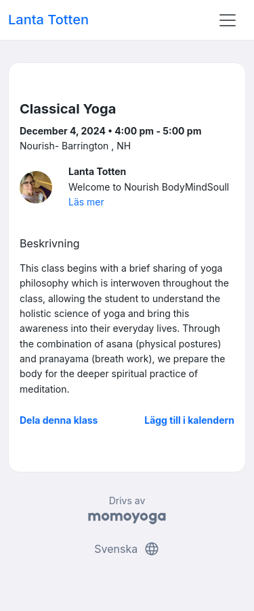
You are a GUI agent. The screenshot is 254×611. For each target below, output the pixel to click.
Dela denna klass (59, 420)
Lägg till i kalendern (189, 420)
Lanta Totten (48, 19)
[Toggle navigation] (227, 20)
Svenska (126, 549)
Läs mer (86, 201)
